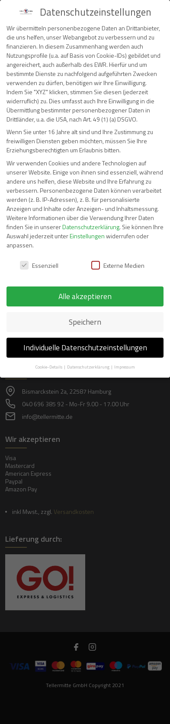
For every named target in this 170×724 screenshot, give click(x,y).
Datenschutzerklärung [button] (88, 366)
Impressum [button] (124, 366)
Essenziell (39, 265)
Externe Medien (117, 265)
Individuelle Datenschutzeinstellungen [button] (85, 347)
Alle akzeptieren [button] (85, 296)
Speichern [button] (85, 322)
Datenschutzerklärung (90, 226)
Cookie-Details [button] (49, 366)
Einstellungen (87, 235)
